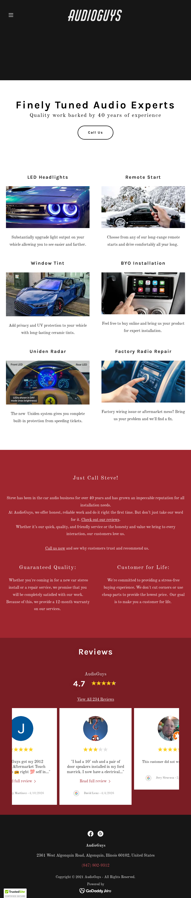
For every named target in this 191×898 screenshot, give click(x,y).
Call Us (95, 132)
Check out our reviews (100, 520)
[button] (19, 15)
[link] (95, 20)
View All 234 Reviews (95, 700)
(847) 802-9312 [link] (95, 866)
